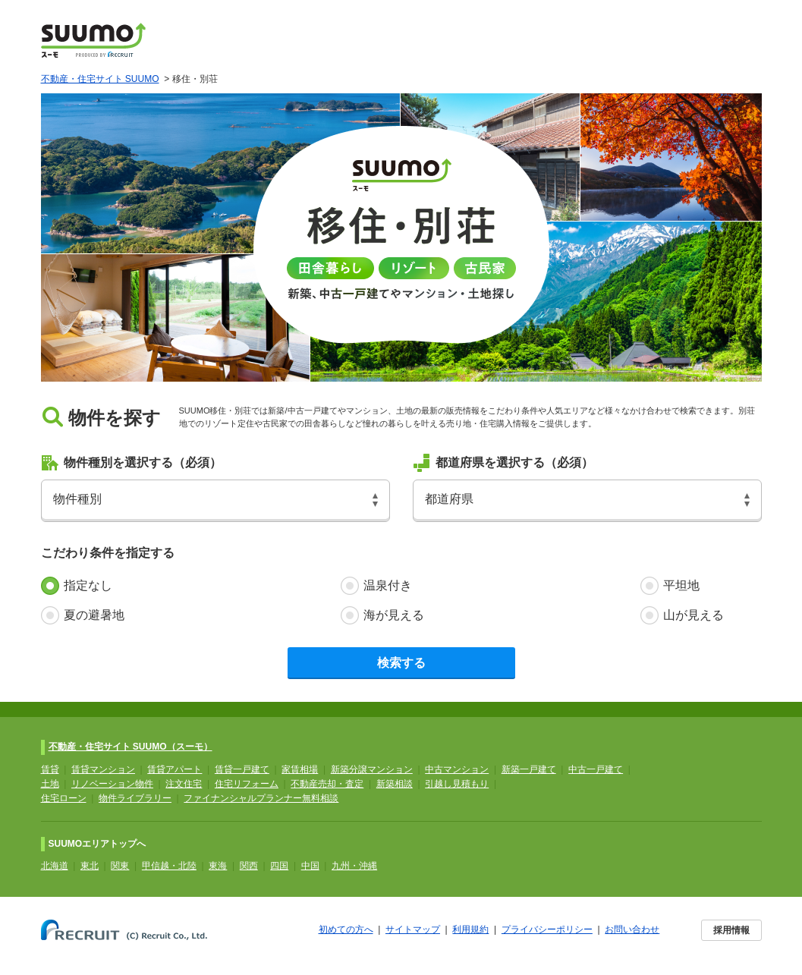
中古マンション (457, 769)
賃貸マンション (103, 769)
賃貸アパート (174, 769)
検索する (401, 662)
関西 (249, 865)
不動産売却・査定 (327, 783)
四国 (279, 865)
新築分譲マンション (372, 769)
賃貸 (50, 769)
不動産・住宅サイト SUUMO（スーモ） (130, 746)
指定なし (88, 585)
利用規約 (470, 929)
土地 (50, 783)
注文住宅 (183, 783)
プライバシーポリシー (547, 929)
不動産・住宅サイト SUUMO (100, 79)
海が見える (393, 615)
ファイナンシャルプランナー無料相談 (261, 798)
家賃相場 (299, 769)
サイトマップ (412, 929)
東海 (218, 865)
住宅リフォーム (246, 783)
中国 (310, 865)
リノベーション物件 (112, 783)
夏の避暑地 (94, 615)
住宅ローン (63, 798)
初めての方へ (346, 929)
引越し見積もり (457, 783)
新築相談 (394, 783)
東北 (89, 865)
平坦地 (681, 585)
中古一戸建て (595, 769)
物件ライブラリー (135, 798)
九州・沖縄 (354, 865)
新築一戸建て (529, 769)
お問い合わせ (632, 929)
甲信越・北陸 (169, 865)
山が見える (693, 615)
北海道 (54, 865)
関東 (120, 865)
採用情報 (731, 930)
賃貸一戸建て (242, 769)
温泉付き (387, 585)
